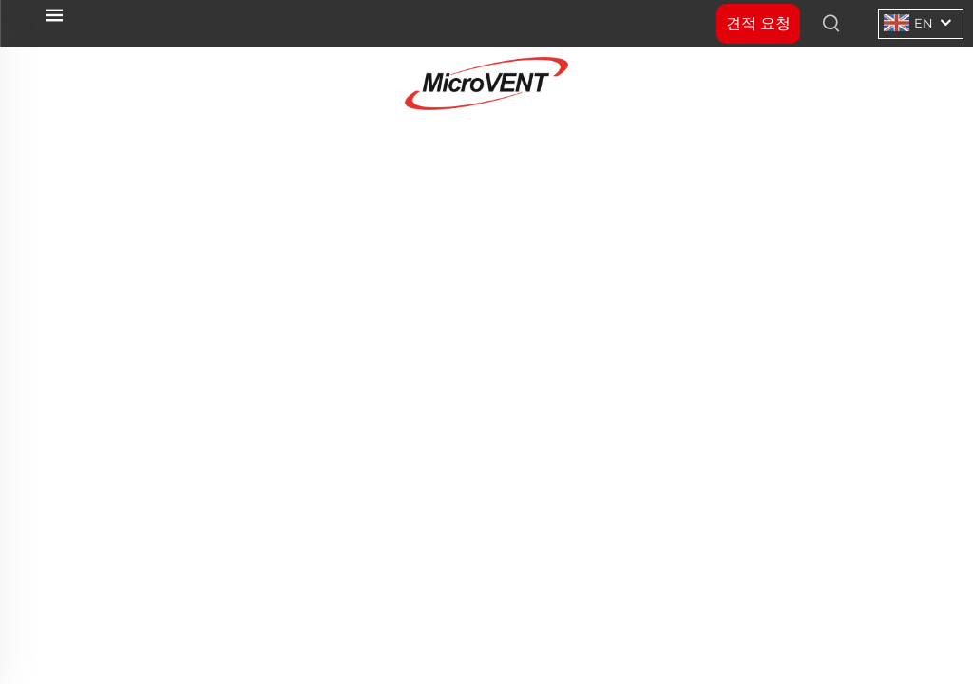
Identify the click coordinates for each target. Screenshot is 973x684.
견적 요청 (758, 23)
